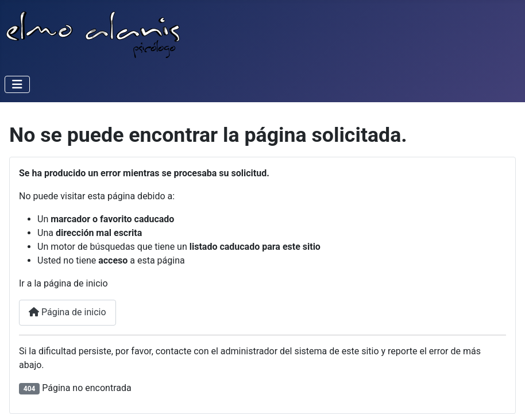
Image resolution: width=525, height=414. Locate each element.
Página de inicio (67, 312)
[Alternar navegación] (17, 84)
